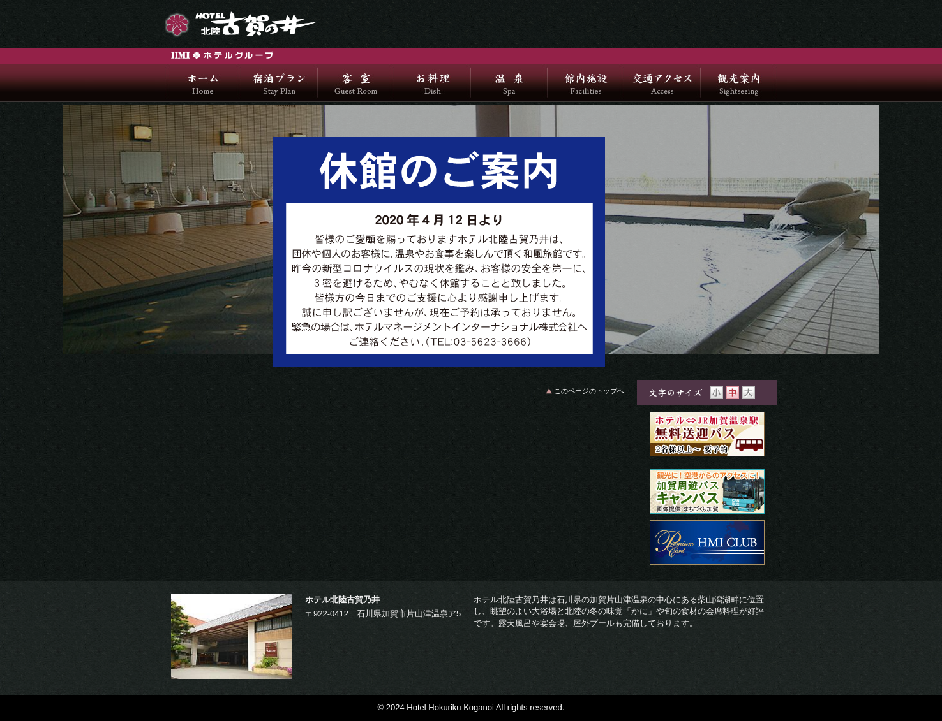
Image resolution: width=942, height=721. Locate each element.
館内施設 (586, 83)
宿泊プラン (279, 83)
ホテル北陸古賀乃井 (260, 24)
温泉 (509, 83)
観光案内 (739, 83)
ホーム (203, 83)
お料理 (432, 83)
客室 (356, 83)
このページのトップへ (589, 391)
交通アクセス (662, 83)
